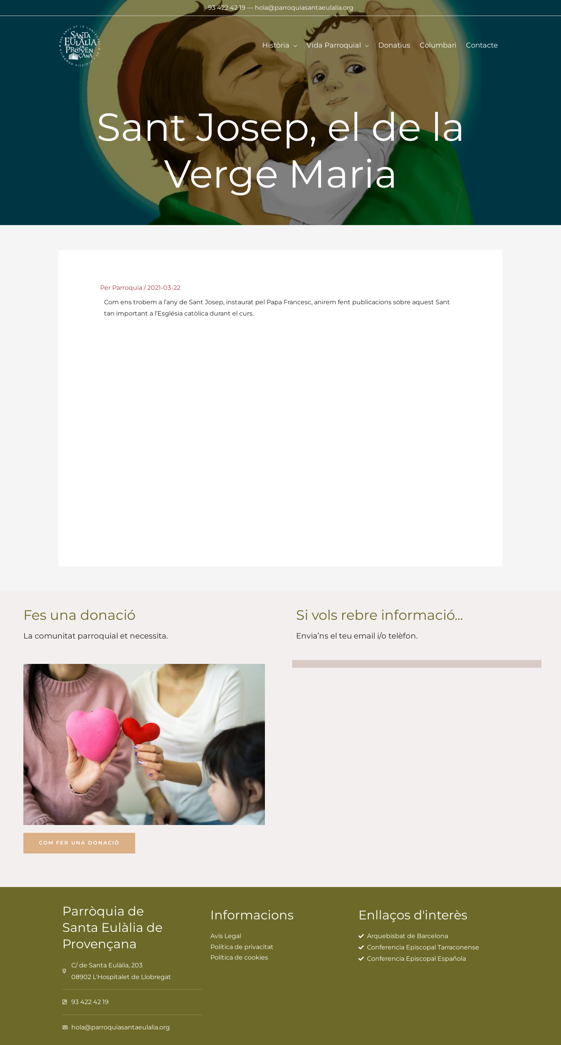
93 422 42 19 (226, 7)
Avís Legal (225, 932)
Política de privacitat (241, 943)
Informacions (255, 910)
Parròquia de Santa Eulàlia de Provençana (116, 923)
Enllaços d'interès (417, 910)
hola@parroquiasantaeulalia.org (304, 7)
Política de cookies (239, 954)
